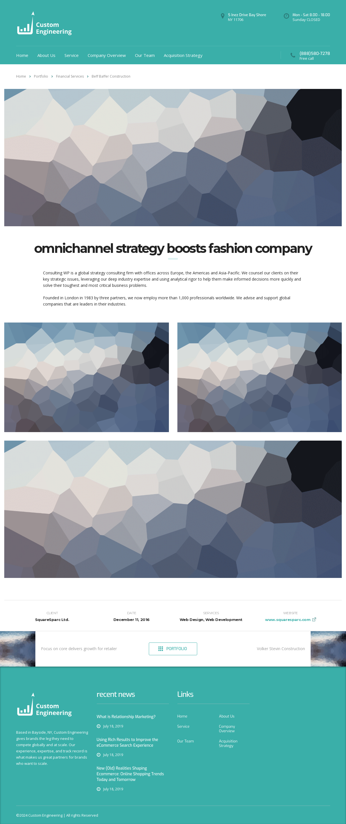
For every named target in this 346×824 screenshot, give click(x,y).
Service (72, 55)
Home (22, 55)
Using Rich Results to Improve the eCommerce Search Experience (127, 742)
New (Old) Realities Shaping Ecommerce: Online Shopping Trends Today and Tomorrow (130, 774)
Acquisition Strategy (183, 55)
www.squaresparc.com (287, 619)
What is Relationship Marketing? (126, 717)
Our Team (145, 55)
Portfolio (172, 649)
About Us (46, 55)
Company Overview (107, 55)
